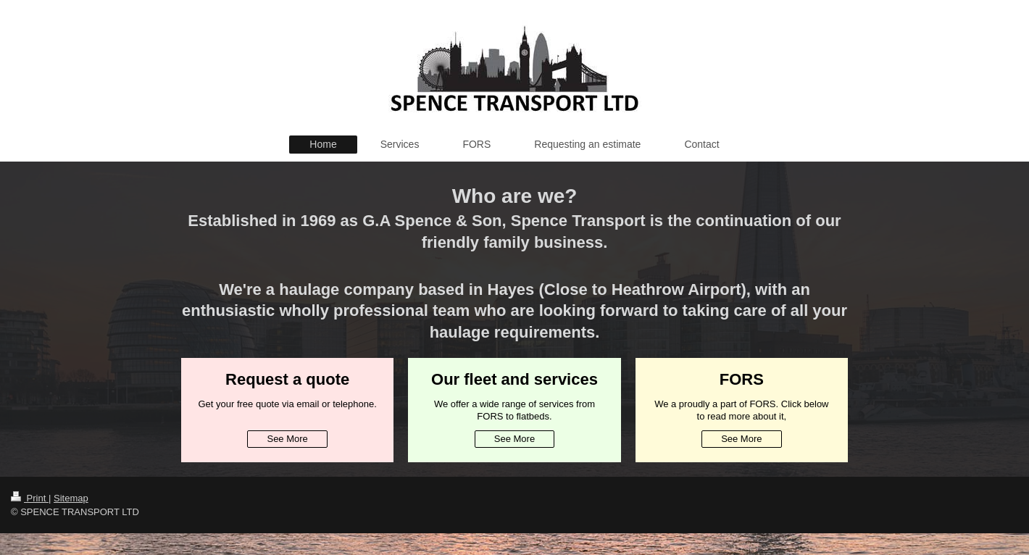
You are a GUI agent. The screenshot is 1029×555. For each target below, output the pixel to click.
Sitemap (71, 498)
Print (30, 498)
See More (287, 438)
